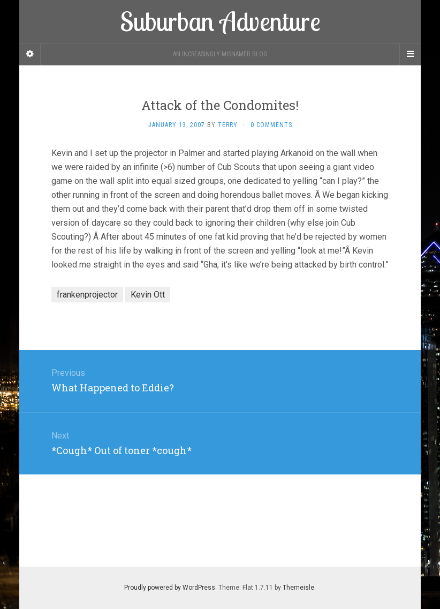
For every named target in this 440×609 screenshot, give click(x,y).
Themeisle (298, 587)
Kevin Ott (148, 294)
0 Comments (271, 125)
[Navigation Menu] (410, 54)
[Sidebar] (30, 54)
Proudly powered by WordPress (169, 587)
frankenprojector (87, 294)
